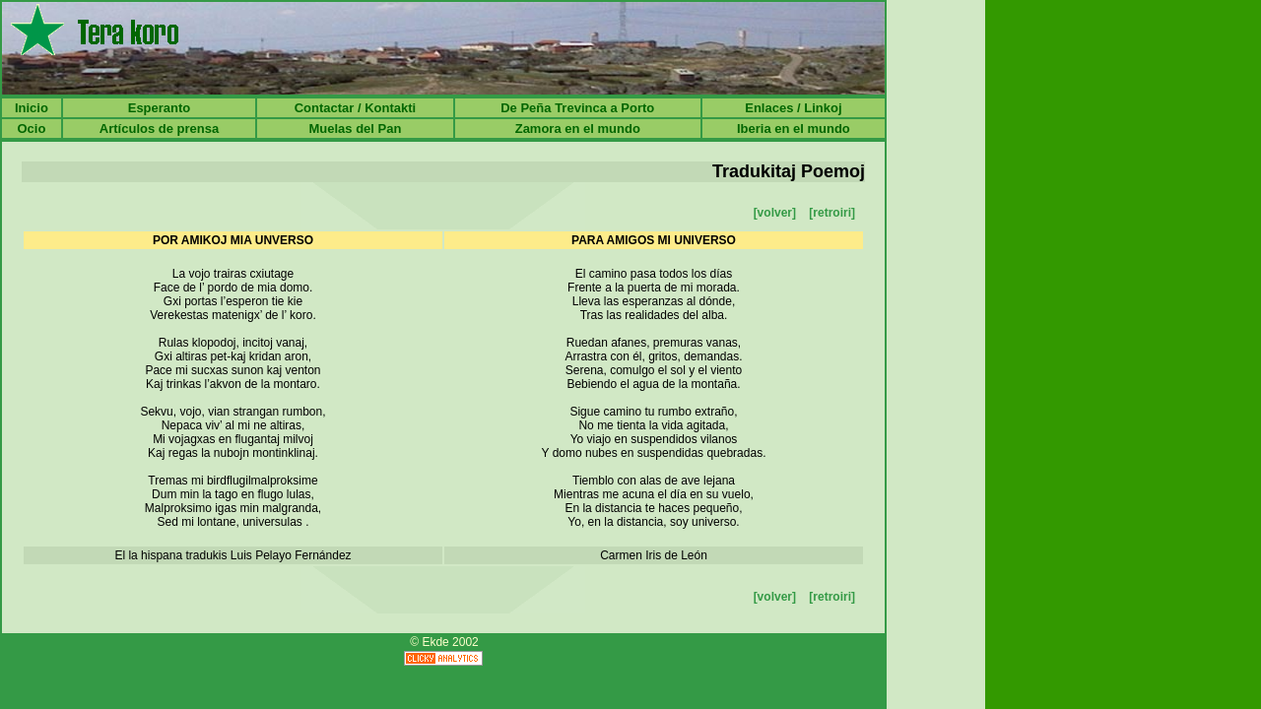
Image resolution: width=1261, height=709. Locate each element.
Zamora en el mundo (577, 128)
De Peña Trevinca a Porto (577, 107)
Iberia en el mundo (793, 128)
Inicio (31, 107)
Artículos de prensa (159, 128)
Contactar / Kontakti (356, 107)
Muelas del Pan (354, 128)
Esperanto (159, 107)
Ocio (31, 128)
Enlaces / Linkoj (793, 107)
